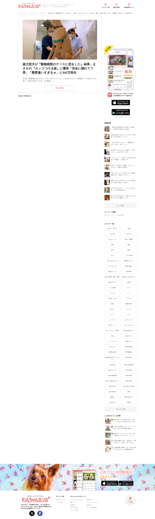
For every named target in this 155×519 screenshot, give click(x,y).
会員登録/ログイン (129, 7)
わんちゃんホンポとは (76, 500)
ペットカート (112, 320)
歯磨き (112, 397)
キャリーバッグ (128, 320)
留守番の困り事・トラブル (112, 358)
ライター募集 (74, 510)
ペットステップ (112, 341)
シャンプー (129, 309)
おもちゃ (112, 309)
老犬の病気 (129, 381)
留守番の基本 (129, 347)
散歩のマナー (112, 282)
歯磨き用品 (129, 304)
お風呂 (129, 391)
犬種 (128, 228)
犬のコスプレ (129, 336)
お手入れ (128, 234)
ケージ (129, 287)
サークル (112, 293)
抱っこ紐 (112, 347)
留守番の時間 (112, 352)
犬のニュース (112, 239)
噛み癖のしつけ (128, 261)
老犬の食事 (129, 370)
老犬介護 (112, 365)
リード (112, 314)
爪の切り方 (112, 402)
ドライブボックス (129, 325)
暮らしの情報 (129, 239)
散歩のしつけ (112, 271)
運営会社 (88, 505)
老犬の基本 (129, 357)
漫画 (112, 250)
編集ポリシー (74, 502)
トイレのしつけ (112, 266)
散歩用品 (128, 271)
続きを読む (60, 88)
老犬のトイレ (112, 370)
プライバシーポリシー (92, 502)
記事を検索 (116, 7)
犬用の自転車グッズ (129, 330)
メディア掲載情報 (91, 507)
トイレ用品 (112, 287)
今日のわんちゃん (61, 500)
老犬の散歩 (129, 375)
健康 (128, 244)
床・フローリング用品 (112, 330)
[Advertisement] (120, 28)
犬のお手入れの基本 (129, 386)
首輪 (112, 304)
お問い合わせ (74, 507)
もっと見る (120, 205)
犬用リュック (112, 325)
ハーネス (128, 298)
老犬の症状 (112, 386)
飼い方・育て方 (112, 228)
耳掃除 (129, 402)
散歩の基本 (129, 266)
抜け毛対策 (112, 391)
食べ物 (112, 234)
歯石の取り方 (129, 397)
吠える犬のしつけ (112, 261)
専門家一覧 (89, 500)
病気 (112, 244)
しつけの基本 (129, 255)
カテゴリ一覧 (105, 7)
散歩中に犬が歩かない (128, 277)
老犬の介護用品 (128, 365)
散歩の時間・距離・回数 (112, 277)
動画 (128, 250)
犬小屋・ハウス (112, 298)
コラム (112, 255)
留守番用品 (129, 352)
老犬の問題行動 (112, 375)
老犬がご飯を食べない (112, 381)
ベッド (129, 293)
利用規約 (72, 505)
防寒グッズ (129, 341)
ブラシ (129, 314)
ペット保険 (59, 502)
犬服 (112, 336)
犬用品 (129, 282)
